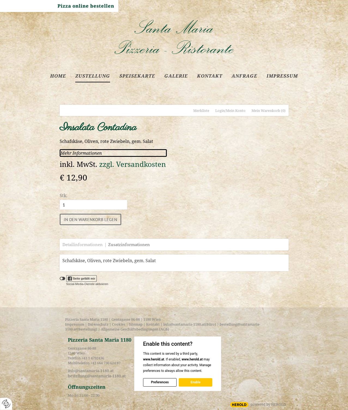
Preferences (159, 382)
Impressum (74, 324)
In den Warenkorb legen (90, 219)
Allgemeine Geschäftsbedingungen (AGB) (134, 329)
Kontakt (153, 324)
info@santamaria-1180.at (184, 324)
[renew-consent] (6, 404)
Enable (195, 382)
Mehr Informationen (81, 153)
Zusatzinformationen (129, 244)
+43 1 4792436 (92, 358)
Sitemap (136, 324)
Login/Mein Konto (230, 110)
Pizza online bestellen (86, 6)
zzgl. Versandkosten (132, 164)
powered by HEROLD (268, 404)
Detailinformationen (82, 244)
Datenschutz (98, 324)
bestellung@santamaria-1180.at (97, 375)
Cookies (118, 324)
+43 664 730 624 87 (105, 362)
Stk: (64, 195)
